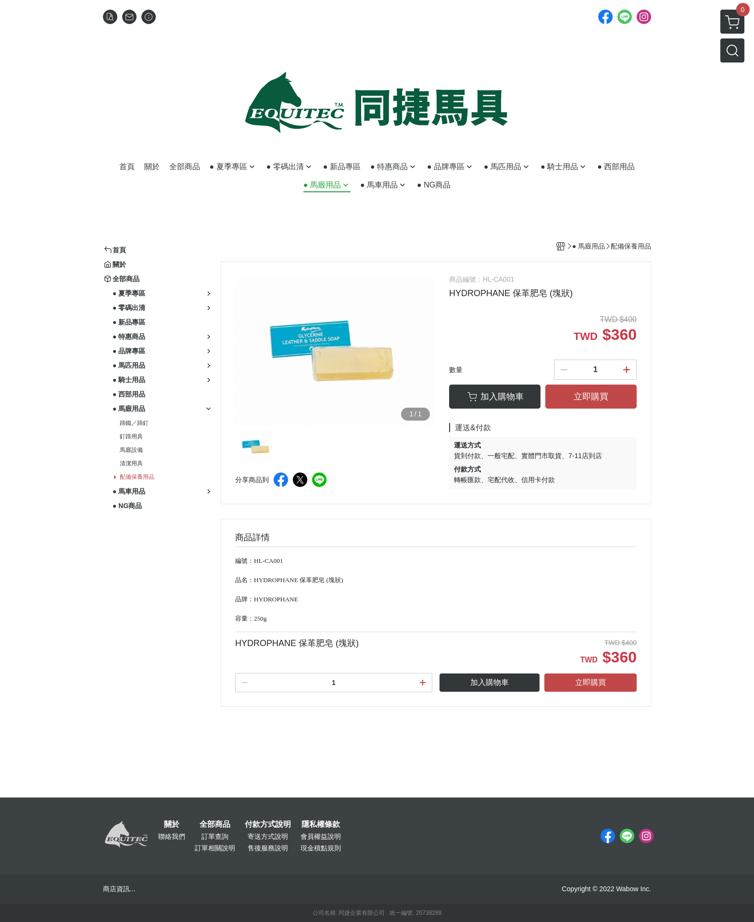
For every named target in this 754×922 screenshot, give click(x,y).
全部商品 (215, 824)
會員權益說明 (321, 836)
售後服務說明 (268, 848)
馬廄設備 (131, 450)
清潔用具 (131, 463)
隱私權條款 (321, 824)
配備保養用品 (137, 476)
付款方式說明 (268, 824)
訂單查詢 (214, 836)
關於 (171, 824)
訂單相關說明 (215, 848)
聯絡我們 (171, 836)
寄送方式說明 (268, 836)
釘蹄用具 (131, 436)
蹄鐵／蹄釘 (134, 423)
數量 (456, 370)
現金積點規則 (321, 848)
